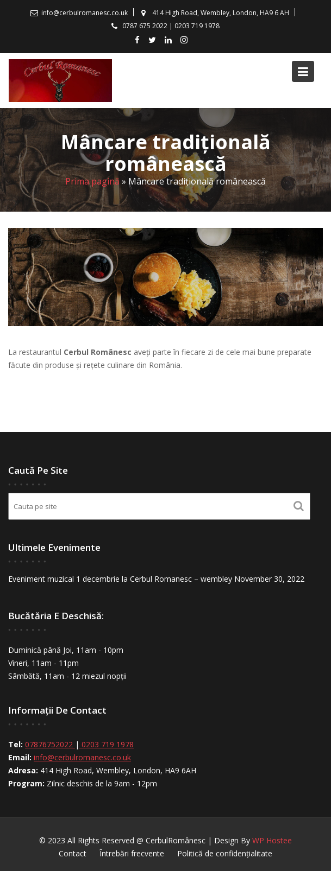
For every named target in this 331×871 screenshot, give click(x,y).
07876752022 (51, 744)
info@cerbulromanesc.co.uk (83, 757)
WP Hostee (272, 840)
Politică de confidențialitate (224, 853)
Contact (72, 853)
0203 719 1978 (107, 744)
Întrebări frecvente (131, 853)
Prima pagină (92, 181)
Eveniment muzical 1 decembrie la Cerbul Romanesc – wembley (120, 578)
